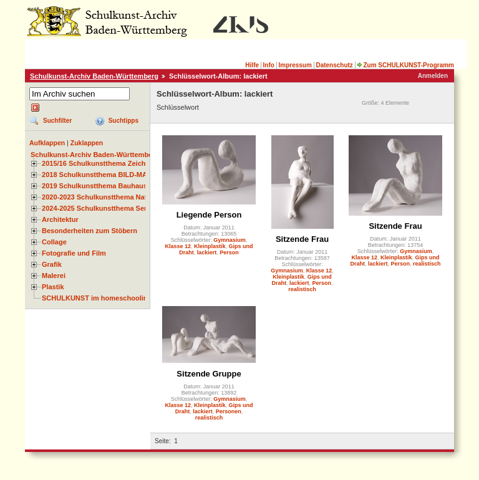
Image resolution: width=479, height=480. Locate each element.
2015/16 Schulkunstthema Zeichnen (100, 163)
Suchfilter (57, 120)
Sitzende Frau (302, 239)
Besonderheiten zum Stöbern (89, 230)
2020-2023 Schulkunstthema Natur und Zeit (112, 197)
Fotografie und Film (74, 253)
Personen (228, 411)
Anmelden (433, 75)
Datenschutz (334, 65)
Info (268, 65)
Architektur (60, 219)
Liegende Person (209, 214)
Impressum (294, 65)
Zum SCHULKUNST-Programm (405, 65)
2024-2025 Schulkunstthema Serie (97, 208)
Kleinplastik (210, 246)
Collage (54, 242)
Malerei (53, 275)
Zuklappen (87, 142)
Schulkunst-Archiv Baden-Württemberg (94, 76)
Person (229, 252)
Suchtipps (123, 120)
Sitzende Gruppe (209, 373)
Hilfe (252, 65)
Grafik (52, 264)
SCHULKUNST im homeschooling (97, 298)
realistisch (302, 289)
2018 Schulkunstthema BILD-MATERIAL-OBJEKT (121, 174)
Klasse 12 (178, 246)
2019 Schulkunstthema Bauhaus (94, 186)
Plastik (53, 286)
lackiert (207, 252)
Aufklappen (47, 142)
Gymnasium (229, 240)
